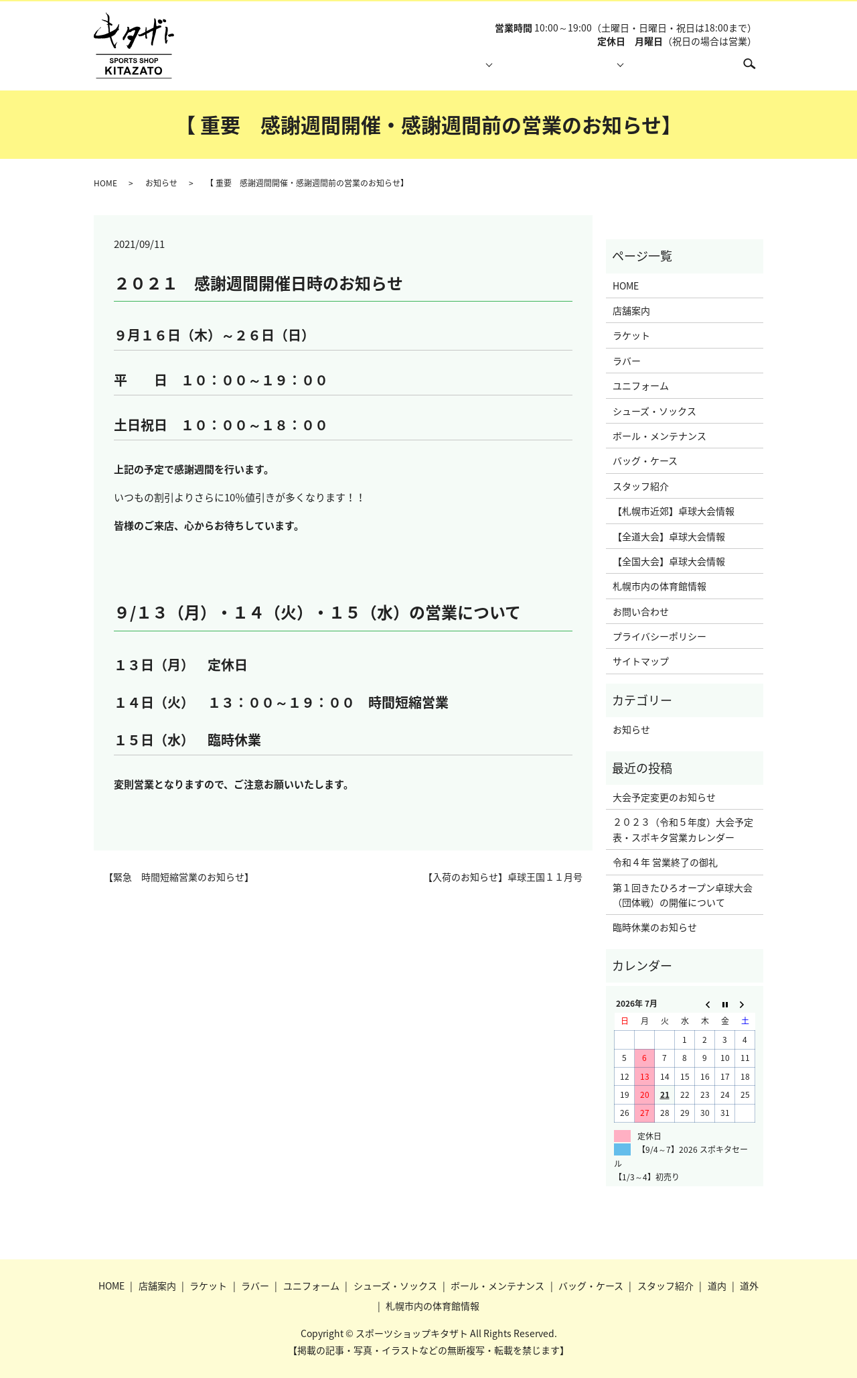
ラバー (627, 360)
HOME (294, 70)
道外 (749, 1285)
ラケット (631, 335)
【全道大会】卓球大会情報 (669, 536)
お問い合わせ (641, 611)
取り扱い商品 (430, 70)
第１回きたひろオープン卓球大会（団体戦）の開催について (683, 895)
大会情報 (585, 70)
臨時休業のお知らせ (655, 927)
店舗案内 (355, 70)
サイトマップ (641, 661)
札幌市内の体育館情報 (674, 70)
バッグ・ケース (645, 460)
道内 (717, 1285)
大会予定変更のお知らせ (664, 797)
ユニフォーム (641, 385)
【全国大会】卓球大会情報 (669, 561)
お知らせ (161, 183)
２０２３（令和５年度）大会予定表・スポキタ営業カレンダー (683, 829)
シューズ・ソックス (654, 411)
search (756, 69)
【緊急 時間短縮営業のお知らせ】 (179, 877)
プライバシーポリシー (659, 636)
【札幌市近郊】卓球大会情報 (673, 510)
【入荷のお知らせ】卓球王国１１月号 (502, 877)
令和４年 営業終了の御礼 (665, 862)
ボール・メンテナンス (659, 435)
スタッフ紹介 (510, 70)
